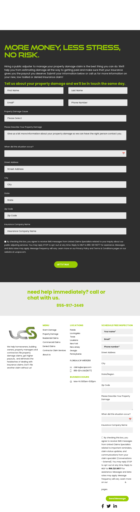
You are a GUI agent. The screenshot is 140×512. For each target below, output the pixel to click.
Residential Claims (50, 326)
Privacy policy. (13, 508)
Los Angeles (75, 321)
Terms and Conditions (114, 474)
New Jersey (75, 335)
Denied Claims (49, 334)
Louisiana (74, 328)
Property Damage (50, 322)
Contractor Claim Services (54, 339)
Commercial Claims (51, 330)
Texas (72, 325)
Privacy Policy (116, 470)
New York (74, 332)
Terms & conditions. (28, 508)
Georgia (73, 339)
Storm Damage (49, 318)
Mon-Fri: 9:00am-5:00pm (83, 370)
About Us (46, 343)
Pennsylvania (75, 342)
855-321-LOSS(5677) (81, 359)
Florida (73, 318)
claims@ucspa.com (80, 355)
